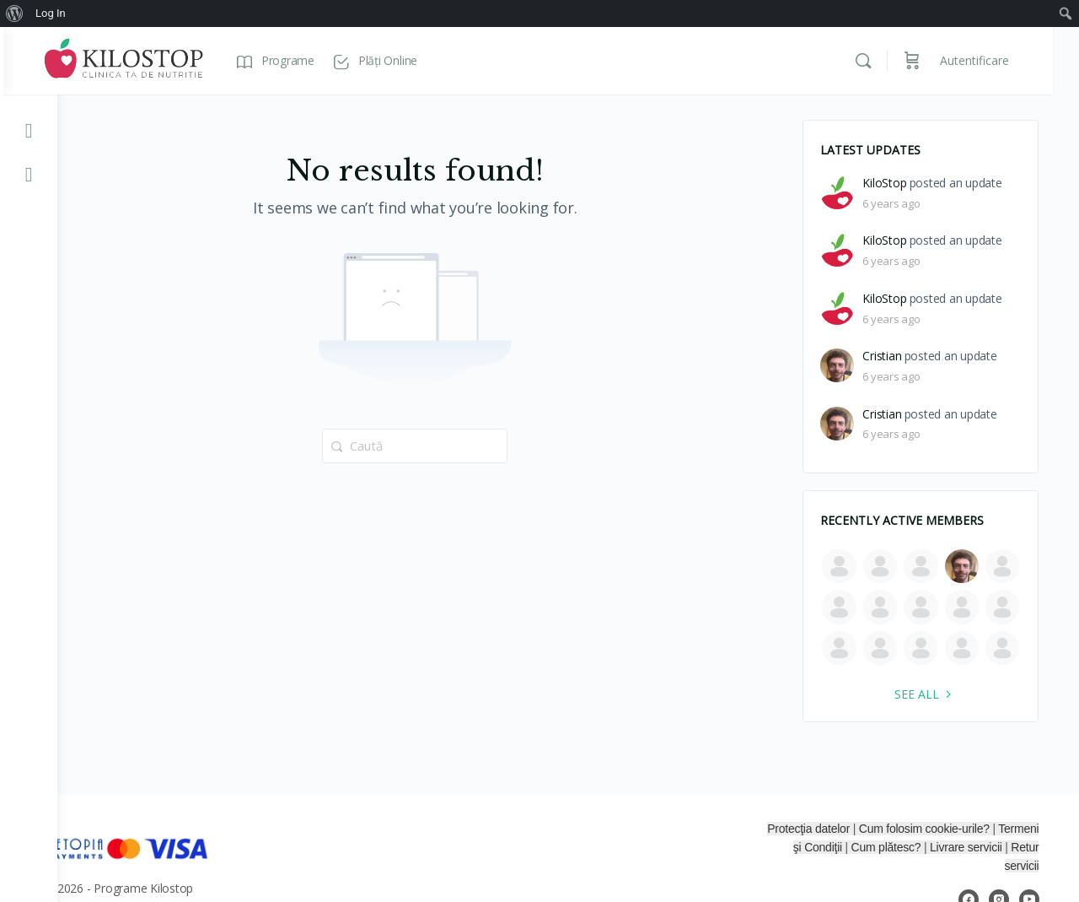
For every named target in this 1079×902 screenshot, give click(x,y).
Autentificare (1000, 60)
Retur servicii (1012, 865)
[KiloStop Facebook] (28, 174)
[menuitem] (15, 13)
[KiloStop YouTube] (28, 130)
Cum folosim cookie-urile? (974, 828)
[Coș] (938, 61)
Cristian (888, 356)
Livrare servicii (1004, 847)
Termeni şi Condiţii (834, 847)
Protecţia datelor (858, 828)
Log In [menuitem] (50, 13)
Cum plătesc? (924, 847)
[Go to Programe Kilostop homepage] (176, 58)
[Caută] (889, 61)
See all (932, 694)
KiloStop (891, 183)
